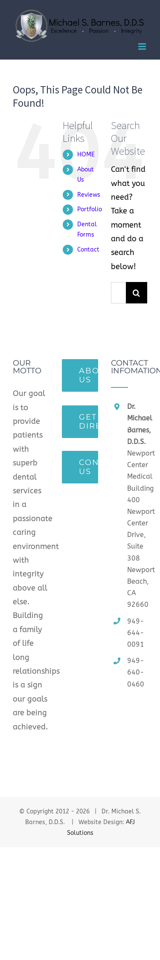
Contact (88, 249)
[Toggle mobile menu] (142, 46)
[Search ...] (118, 292)
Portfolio (89, 209)
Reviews (88, 194)
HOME (86, 154)
